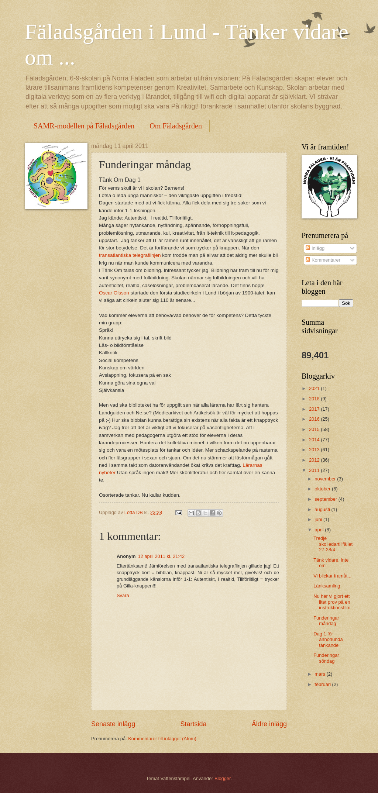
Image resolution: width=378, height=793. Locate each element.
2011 (315, 470)
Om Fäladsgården (176, 126)
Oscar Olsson (114, 293)
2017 (315, 409)
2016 (315, 419)
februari (323, 684)
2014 (315, 439)
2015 (315, 429)
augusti (323, 509)
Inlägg (315, 248)
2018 (315, 398)
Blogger (222, 778)
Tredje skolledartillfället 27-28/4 (333, 543)
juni (319, 519)
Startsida (193, 724)
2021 (315, 388)
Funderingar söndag (326, 657)
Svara (123, 595)
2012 (315, 460)
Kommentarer (323, 260)
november (326, 479)
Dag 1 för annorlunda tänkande (328, 639)
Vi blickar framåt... (332, 576)
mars (320, 674)
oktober (323, 489)
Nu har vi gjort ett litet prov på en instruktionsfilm (331, 601)
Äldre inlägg (269, 724)
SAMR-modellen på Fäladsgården (84, 126)
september (326, 499)
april (320, 529)
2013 (315, 449)
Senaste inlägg (113, 724)
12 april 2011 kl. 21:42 (161, 556)
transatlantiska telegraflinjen (130, 255)
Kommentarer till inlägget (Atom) (162, 738)
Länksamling (326, 586)
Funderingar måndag (326, 620)
